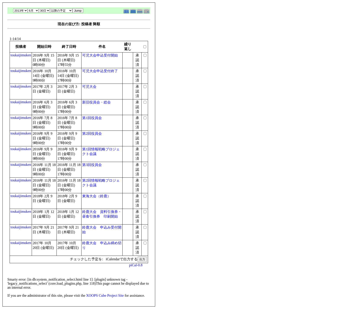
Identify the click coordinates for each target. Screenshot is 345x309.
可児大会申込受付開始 (100, 55)
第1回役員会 (92, 118)
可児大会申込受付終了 (100, 71)
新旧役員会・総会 (96, 102)
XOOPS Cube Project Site (105, 295)
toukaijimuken (20, 55)
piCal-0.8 (135, 265)
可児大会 (89, 86)
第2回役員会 (92, 133)
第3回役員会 (92, 165)
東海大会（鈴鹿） (96, 196)
